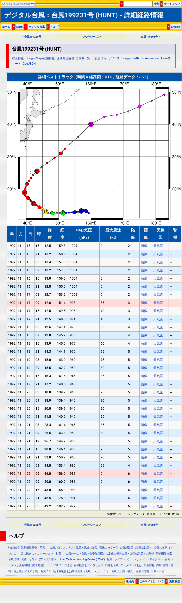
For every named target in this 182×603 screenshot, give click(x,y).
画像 (144, 246)
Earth (19, 26)
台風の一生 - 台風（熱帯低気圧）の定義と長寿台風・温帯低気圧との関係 (110, 553)
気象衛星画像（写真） (34, 547)
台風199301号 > (150, 36)
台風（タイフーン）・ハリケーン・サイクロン (135, 559)
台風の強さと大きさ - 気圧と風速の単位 (74, 547)
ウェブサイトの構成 (60, 565)
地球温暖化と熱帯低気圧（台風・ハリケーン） (81, 571)
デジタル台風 (37, 26)
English (175, 26)
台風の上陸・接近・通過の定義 (130, 571)
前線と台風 (112, 565)
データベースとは (131, 565)
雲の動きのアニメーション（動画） (42, 553)
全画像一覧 (83, 58)
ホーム (6, 26)
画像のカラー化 (108, 547)
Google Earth (130, 58)
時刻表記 (13, 547)
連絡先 (130, 581)
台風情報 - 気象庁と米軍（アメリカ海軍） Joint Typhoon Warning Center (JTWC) (56, 559)
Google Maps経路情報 (40, 58)
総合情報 (18, 58)
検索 (156, 3)
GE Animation (150, 58)
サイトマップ (172, 3)
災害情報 (100, 58)
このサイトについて (151, 581)
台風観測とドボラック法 (88, 565)
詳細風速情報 (65, 58)
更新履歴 (174, 581)
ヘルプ (54, 26)
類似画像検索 (164, 553)
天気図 (158, 246)
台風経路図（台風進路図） (136, 547)
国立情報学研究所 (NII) (24, 3)
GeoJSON (29, 63)
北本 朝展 (6, 3)
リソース (114, 58)
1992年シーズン (91, 36)
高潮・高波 (157, 571)
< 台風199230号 (31, 36)
